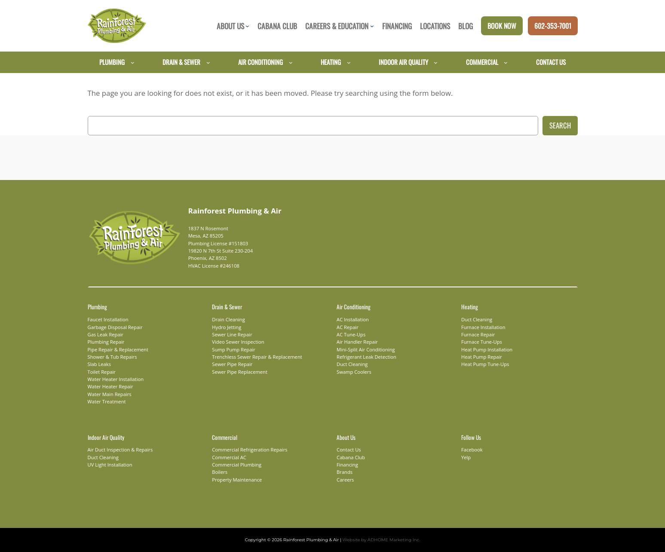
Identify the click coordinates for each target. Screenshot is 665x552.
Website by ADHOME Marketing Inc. (376, 539)
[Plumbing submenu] (133, 62)
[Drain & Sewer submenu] (208, 62)
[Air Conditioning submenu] (291, 62)
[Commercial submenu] (506, 62)
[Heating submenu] (349, 62)
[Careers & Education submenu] (372, 26)
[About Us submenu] (247, 26)
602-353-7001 (552, 26)
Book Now (501, 26)
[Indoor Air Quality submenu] (436, 62)
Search (560, 125)
